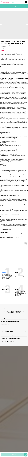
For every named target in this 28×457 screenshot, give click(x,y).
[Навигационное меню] (26, 2)
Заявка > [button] (4, 272)
